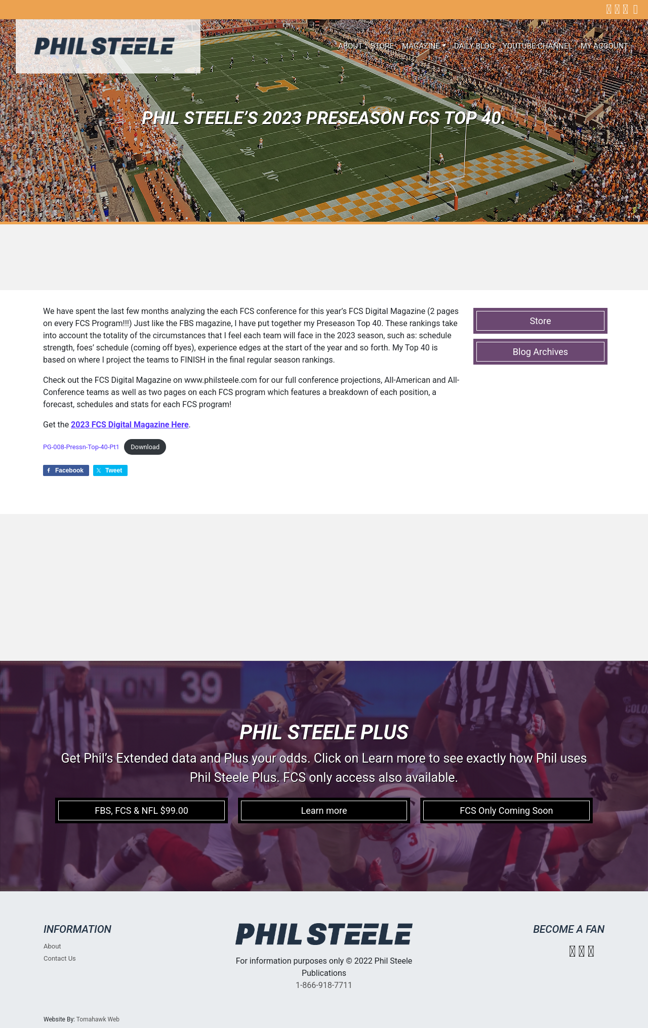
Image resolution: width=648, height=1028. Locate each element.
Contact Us (60, 958)
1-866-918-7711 (324, 985)
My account (604, 46)
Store (382, 46)
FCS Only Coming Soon (506, 810)
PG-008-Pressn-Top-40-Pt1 (81, 447)
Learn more (324, 810)
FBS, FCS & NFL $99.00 (141, 810)
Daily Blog (474, 46)
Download (145, 447)
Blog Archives (540, 351)
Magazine (421, 46)
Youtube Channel (538, 46)
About (350, 46)
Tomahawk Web (97, 1019)
